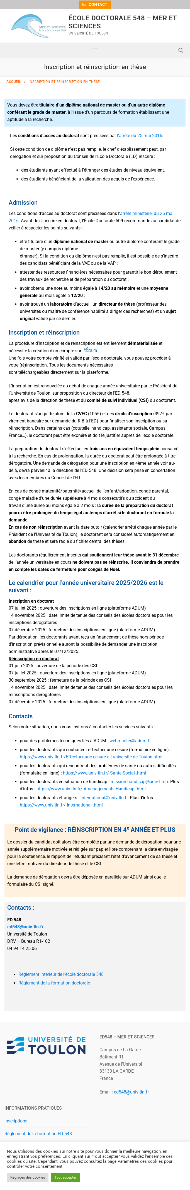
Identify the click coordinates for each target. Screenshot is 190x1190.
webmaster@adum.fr (130, 740)
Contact (95, 4)
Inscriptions (15, 1121)
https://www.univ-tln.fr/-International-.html (62, 805)
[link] (22, 608)
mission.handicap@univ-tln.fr (139, 781)
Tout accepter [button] (65, 1177)
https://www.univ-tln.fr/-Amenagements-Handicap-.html (91, 788)
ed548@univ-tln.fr (25, 926)
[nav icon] (95, 50)
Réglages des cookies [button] (27, 1177)
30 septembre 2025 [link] (28, 680)
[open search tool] (180, 50)
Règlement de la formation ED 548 (38, 1133)
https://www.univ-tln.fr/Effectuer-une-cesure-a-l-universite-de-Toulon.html (92, 756)
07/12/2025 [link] (66, 651)
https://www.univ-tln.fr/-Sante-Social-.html (105, 773)
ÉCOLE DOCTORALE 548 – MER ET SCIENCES (123, 22)
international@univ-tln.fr (104, 797)
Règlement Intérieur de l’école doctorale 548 (61, 974)
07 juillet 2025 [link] (22, 608)
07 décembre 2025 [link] (27, 629)
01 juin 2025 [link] (21, 665)
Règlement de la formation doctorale (54, 983)
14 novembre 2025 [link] (27, 615)
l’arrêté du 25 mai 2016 (139, 135)
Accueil (13, 82)
